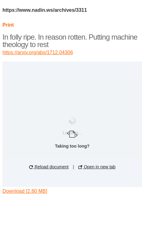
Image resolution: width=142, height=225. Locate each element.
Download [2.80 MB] (24, 191)
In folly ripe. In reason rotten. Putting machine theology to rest (69, 41)
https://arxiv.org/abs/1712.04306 (37, 52)
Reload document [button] (49, 166)
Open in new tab (97, 166)
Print (8, 25)
